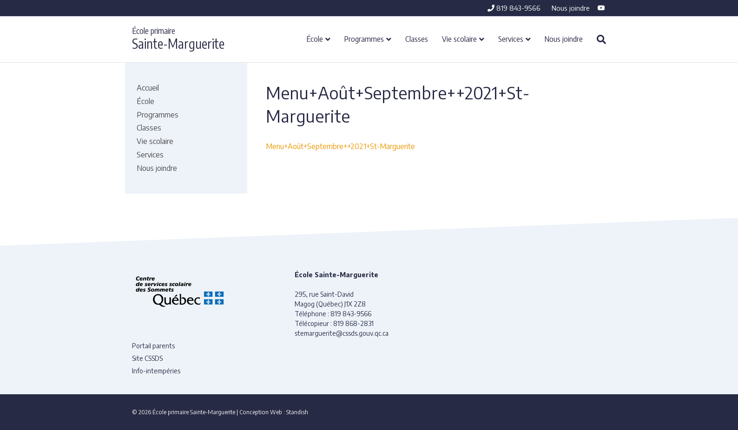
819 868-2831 (353, 323)
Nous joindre (571, 8)
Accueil (148, 87)
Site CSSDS (147, 358)
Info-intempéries (156, 371)
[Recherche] (598, 39)
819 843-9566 (514, 8)
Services (510, 38)
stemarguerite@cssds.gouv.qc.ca (342, 333)
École (315, 38)
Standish (297, 412)
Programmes (364, 38)
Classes (416, 38)
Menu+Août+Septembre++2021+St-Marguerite (340, 146)
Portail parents (153, 346)
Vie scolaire (459, 38)
